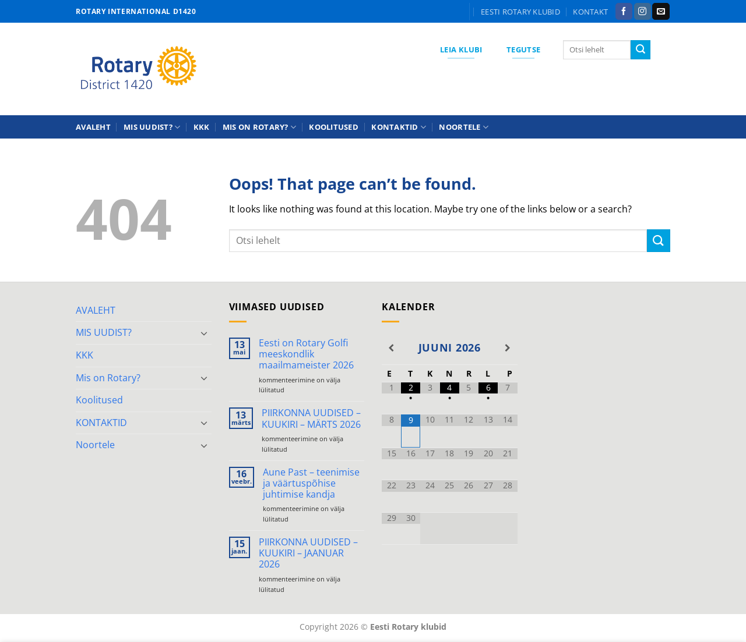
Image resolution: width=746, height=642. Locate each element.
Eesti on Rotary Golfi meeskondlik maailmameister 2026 (306, 354)
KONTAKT (590, 11)
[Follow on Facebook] (623, 11)
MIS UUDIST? (152, 127)
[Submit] (640, 50)
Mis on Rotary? (259, 127)
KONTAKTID (398, 127)
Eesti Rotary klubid (520, 11)
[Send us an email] (660, 11)
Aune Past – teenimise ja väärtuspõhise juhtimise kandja (311, 484)
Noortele (463, 127)
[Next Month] (507, 348)
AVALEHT (93, 127)
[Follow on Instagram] (642, 11)
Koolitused (333, 127)
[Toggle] (205, 333)
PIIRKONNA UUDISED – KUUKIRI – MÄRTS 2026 (311, 418)
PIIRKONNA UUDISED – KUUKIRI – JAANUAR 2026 (308, 553)
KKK (201, 127)
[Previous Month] (391, 348)
